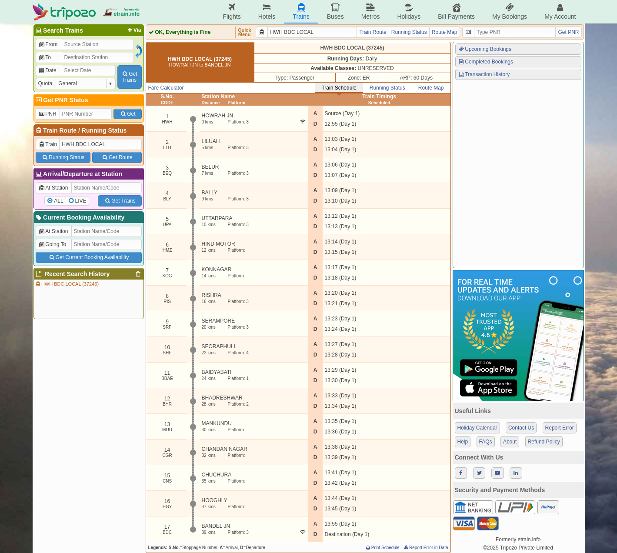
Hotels (267, 11)
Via (133, 30)
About (510, 442)
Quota (45, 83)
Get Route (116, 157)
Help (462, 442)
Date (47, 70)
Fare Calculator (166, 88)
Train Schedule (338, 88)
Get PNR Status (61, 100)
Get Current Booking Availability (88, 257)
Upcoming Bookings (485, 49)
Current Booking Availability (80, 217)
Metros (370, 11)
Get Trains (119, 201)
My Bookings (509, 11)
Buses (335, 11)
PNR (47, 114)
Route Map (444, 32)
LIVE (81, 201)
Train (47, 144)
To (44, 57)
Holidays (408, 11)
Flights (231, 11)
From (48, 44)
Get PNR (568, 32)
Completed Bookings (486, 62)
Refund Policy (544, 442)
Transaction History (484, 74)
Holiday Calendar (477, 428)
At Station (53, 188)
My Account (560, 11)
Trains (301, 11)
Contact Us (521, 428)
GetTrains (129, 77)
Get (127, 114)
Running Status (104, 130)
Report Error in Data (425, 547)
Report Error (559, 428)
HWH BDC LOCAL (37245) (67, 283)
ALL (58, 201)
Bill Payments (456, 11)
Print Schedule (382, 547)
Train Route (60, 130)
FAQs (485, 442)
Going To (52, 244)
